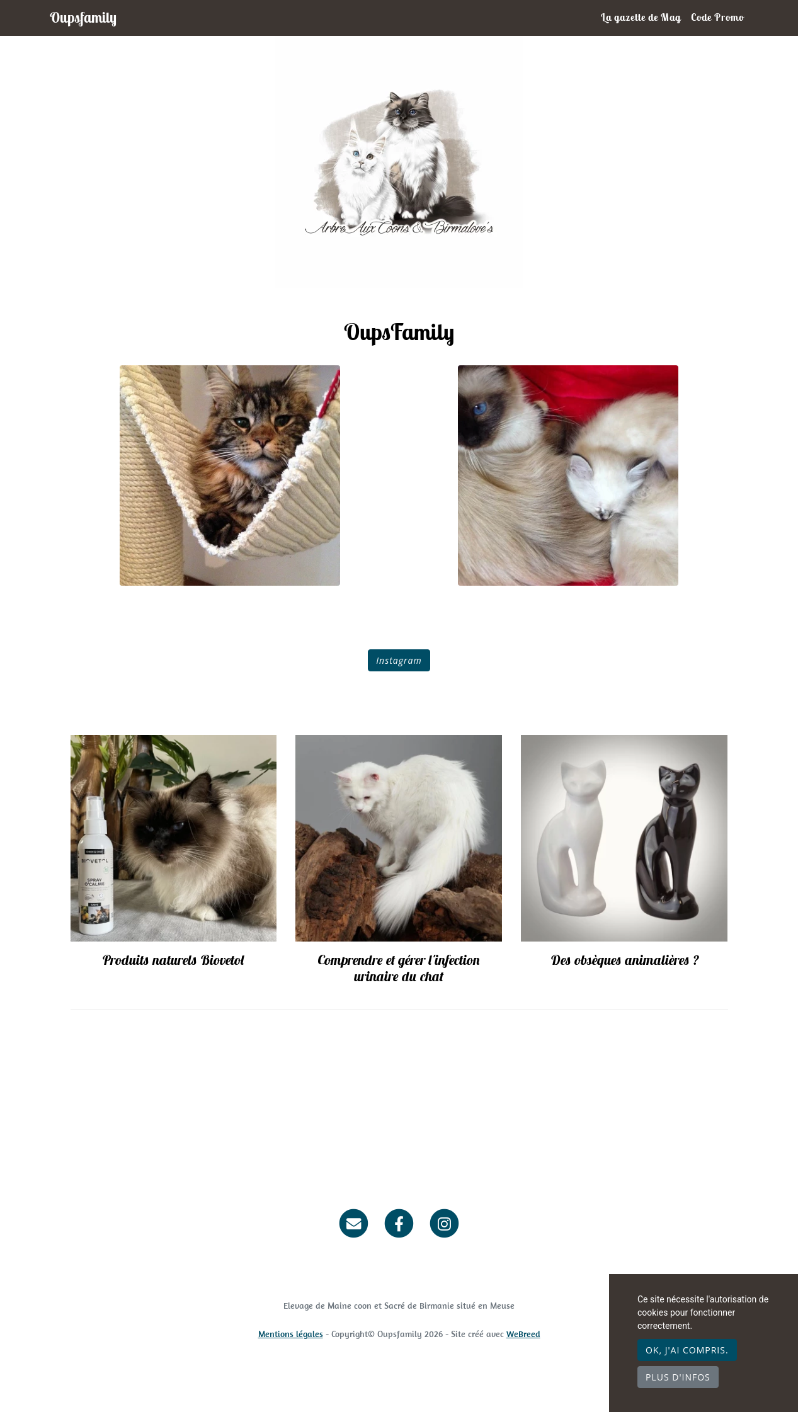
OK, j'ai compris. (687, 1350)
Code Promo (717, 17)
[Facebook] (399, 1223)
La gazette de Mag (641, 17)
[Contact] (354, 1223)
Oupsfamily (83, 17)
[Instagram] (444, 1223)
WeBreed (523, 1334)
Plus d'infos (678, 1377)
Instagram (398, 660)
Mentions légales (290, 1334)
